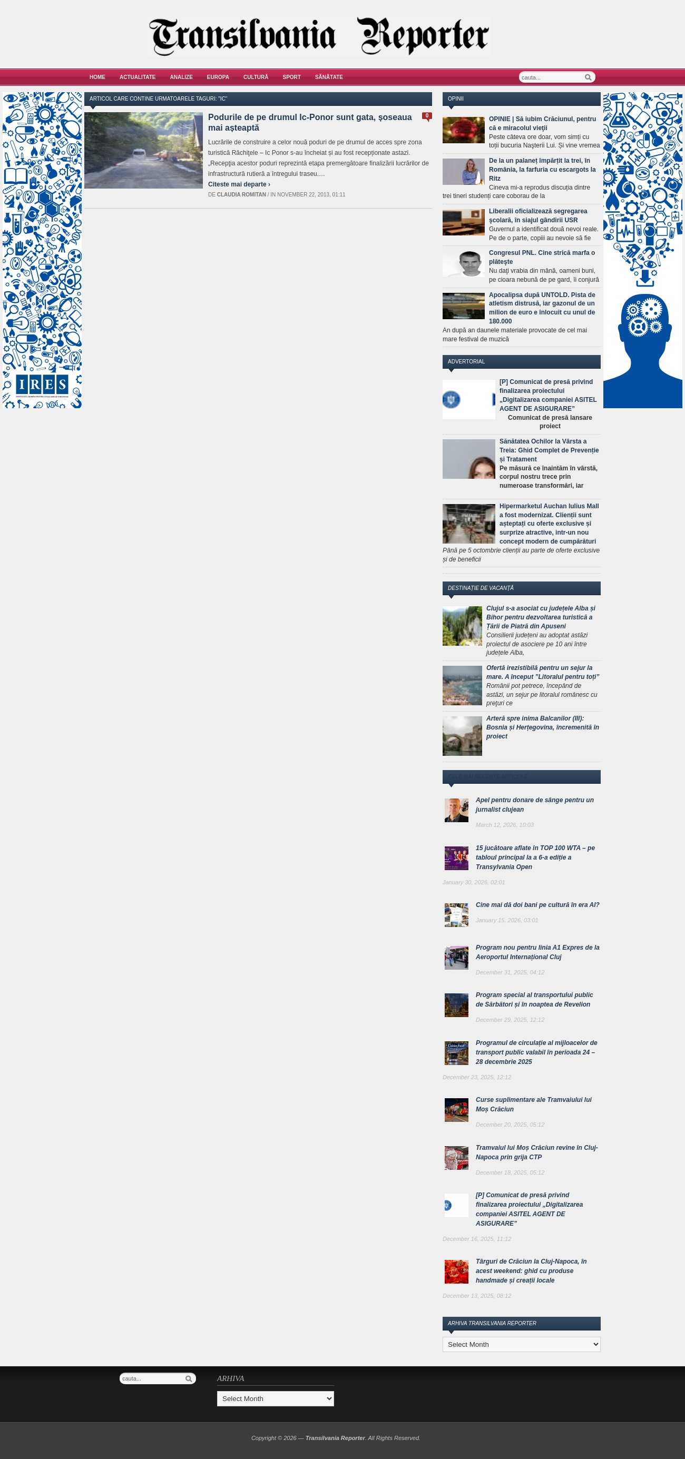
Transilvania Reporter (335, 1438)
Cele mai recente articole (488, 777)
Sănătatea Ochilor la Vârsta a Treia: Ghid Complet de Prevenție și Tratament (549, 450)
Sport (292, 77)
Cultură (256, 77)
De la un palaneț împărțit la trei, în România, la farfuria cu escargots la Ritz (542, 169)
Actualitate (138, 77)
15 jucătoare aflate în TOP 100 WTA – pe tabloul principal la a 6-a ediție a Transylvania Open (535, 857)
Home (97, 77)
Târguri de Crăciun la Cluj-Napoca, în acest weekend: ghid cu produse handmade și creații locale (531, 1271)
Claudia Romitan (241, 195)
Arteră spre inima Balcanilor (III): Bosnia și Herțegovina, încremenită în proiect (542, 727)
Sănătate (329, 77)
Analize (181, 77)
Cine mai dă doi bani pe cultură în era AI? (538, 905)
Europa (218, 77)
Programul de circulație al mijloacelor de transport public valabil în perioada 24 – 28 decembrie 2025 (537, 1052)
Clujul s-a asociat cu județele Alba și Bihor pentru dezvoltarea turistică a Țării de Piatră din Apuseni (540, 617)
